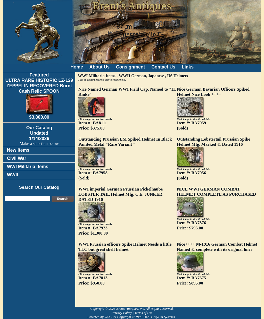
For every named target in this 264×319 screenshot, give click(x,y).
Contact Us (163, 67)
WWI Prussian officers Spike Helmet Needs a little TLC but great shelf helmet (124, 247)
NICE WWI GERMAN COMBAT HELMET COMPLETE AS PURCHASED (216, 192)
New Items (18, 150)
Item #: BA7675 (191, 280)
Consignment (130, 67)
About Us (99, 67)
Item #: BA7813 (93, 280)
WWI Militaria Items (27, 166)
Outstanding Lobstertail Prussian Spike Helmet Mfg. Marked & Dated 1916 (213, 142)
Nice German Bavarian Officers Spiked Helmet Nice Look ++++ (213, 92)
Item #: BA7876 (191, 225)
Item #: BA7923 (93, 231)
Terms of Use (144, 313)
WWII (12, 174)
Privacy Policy (121, 313)
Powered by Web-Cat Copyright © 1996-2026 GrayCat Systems (132, 317)
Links (188, 67)
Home (76, 67)
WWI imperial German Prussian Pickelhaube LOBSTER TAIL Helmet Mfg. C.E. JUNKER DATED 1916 (120, 194)
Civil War (16, 158)
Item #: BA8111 (92, 125)
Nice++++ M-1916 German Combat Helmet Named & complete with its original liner (217, 247)
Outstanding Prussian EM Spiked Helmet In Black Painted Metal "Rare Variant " (125, 142)
